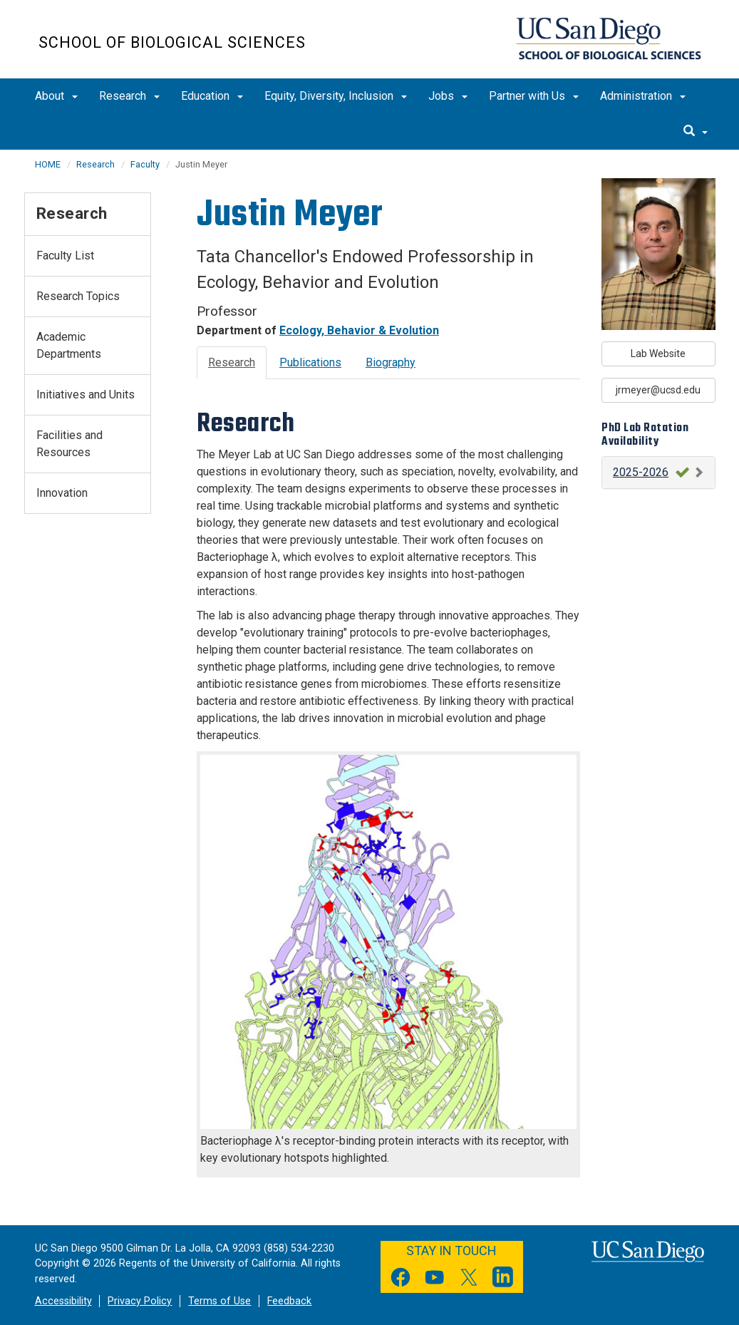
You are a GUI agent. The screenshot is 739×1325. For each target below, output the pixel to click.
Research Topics (78, 296)
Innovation (62, 493)
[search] (695, 132)
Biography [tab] (390, 362)
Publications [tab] (310, 362)
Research (129, 96)
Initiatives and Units (85, 394)
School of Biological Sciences (172, 42)
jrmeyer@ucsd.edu (658, 390)
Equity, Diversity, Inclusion (335, 96)
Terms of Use (219, 1301)
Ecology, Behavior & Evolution (359, 330)
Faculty (145, 164)
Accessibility (63, 1301)
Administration (643, 96)
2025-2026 (640, 472)
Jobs (447, 96)
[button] (658, 472)
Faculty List (65, 255)
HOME (48, 164)
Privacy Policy (140, 1301)
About (56, 96)
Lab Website (658, 353)
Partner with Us (534, 96)
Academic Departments (68, 345)
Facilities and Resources (69, 443)
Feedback (289, 1301)
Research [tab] (231, 362)
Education (212, 96)
